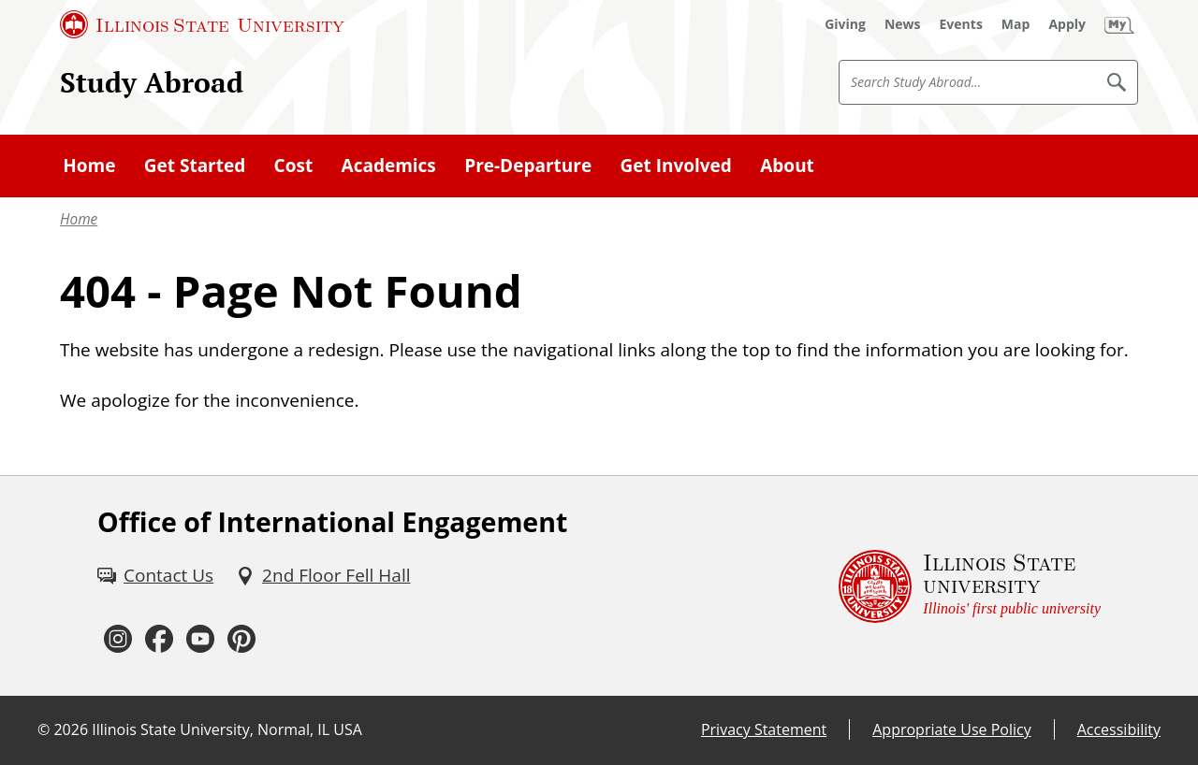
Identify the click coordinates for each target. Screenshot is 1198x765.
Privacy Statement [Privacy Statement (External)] (763, 729)
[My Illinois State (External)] (1119, 24)
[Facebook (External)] (159, 640)
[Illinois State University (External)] (202, 24)
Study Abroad (151, 82)
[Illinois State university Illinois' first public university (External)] (970, 586)
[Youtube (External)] (200, 640)
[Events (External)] (961, 24)
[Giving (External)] (845, 24)
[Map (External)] (1016, 24)
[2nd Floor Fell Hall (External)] (323, 575)
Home (78, 219)
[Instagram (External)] (118, 640)
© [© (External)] (43, 729)
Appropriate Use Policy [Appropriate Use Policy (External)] (951, 729)
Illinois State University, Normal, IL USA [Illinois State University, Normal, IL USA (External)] (227, 729)
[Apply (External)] (1067, 24)
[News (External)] (903, 24)
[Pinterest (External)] (241, 640)
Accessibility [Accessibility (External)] (1119, 729)
